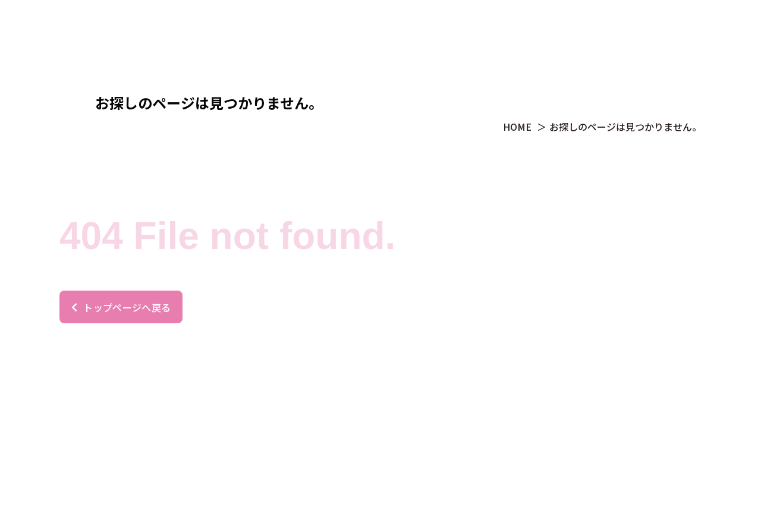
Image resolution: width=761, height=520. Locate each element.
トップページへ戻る (121, 307)
